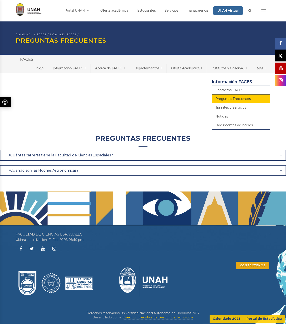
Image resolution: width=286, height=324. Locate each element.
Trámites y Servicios (230, 107)
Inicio (39, 68)
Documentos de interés (234, 125)
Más (261, 68)
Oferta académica (114, 10)
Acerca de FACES (110, 68)
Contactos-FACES (229, 90)
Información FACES (63, 34)
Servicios (171, 10)
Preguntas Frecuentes (233, 99)
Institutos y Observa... (229, 68)
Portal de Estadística (264, 319)
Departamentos (148, 68)
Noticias (221, 116)
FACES (41, 34)
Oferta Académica (186, 68)
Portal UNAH (77, 10)
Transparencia (197, 10)
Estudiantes (146, 10)
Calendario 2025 (226, 319)
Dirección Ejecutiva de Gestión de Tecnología (158, 317)
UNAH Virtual (228, 10)
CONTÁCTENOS (252, 265)
